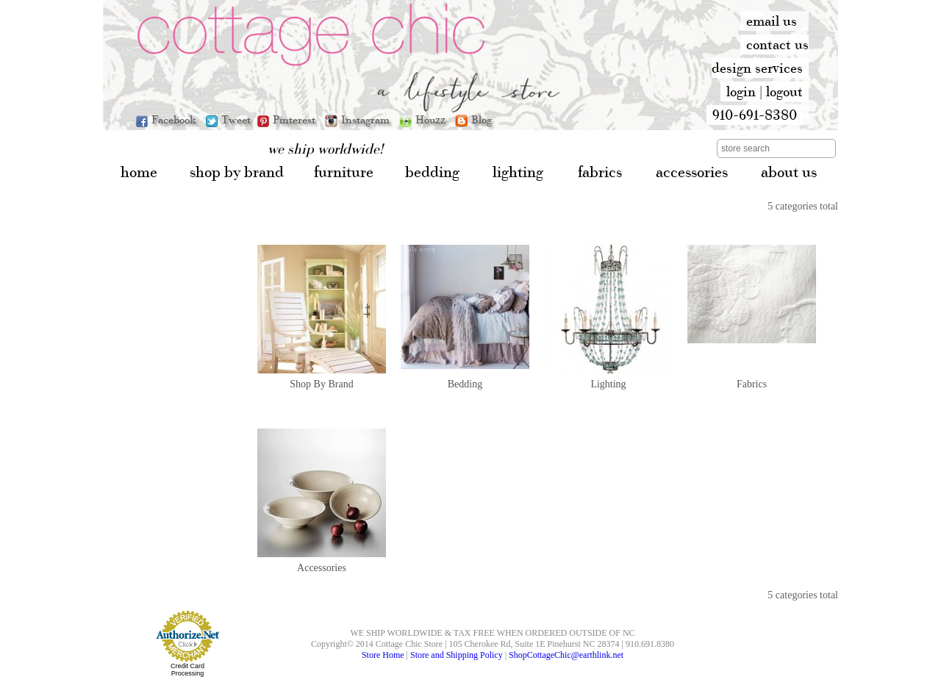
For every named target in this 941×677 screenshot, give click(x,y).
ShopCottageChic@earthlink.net (566, 655)
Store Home (383, 655)
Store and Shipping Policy (456, 655)
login (741, 91)
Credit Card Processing (187, 669)
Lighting (608, 384)
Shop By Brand (321, 384)
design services (757, 67)
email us (771, 20)
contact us (777, 44)
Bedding (465, 384)
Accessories (321, 567)
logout (784, 91)
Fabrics (752, 384)
